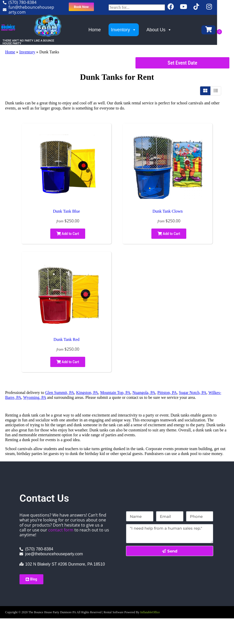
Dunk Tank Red (67, 339)
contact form (60, 530)
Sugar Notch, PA (192, 392)
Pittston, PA (167, 392)
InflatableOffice (150, 612)
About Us (166, 29)
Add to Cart (67, 233)
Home (102, 29)
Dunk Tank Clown (167, 211)
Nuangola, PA (143, 392)
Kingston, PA (87, 392)
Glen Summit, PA (59, 392)
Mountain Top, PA (115, 392)
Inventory (131, 29)
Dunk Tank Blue (66, 211)
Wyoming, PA (34, 397)
